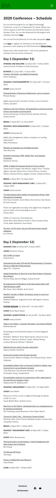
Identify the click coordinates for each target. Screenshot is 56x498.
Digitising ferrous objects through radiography (20, 347)
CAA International (22, 490)
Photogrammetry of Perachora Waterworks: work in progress (26, 93)
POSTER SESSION (10, 306)
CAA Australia (22, 486)
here (21, 35)
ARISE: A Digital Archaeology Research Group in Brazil (23, 166)
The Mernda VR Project (12, 452)
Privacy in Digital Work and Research (17, 460)
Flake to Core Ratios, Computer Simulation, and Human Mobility (27, 324)
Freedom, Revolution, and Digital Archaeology (20, 74)
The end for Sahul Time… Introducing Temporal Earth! (23, 416)
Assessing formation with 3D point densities (20, 355)
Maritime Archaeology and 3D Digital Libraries (20, 148)
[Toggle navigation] (52, 4)
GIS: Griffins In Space (11, 255)
